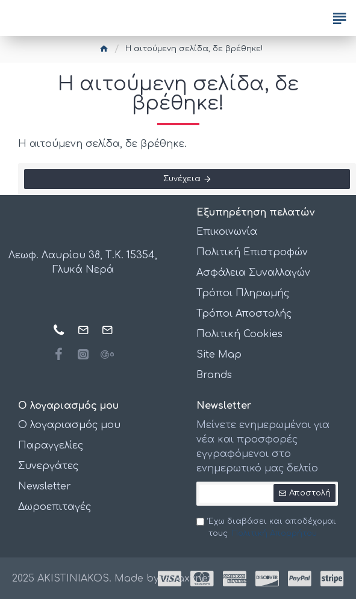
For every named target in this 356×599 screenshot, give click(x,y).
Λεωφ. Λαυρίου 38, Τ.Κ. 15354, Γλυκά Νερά (82, 262)
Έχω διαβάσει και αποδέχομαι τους (266, 528)
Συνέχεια (182, 179)
